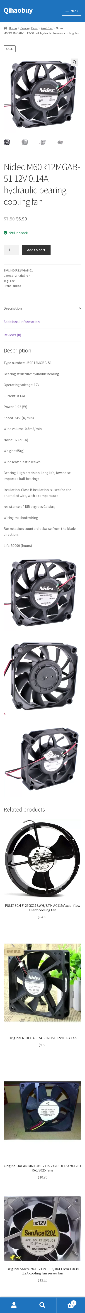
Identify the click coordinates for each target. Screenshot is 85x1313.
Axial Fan (47, 28)
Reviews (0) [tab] (12, 335)
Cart (67, 1302)
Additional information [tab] (22, 321)
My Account (14, 1305)
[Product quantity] (11, 250)
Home (13, 28)
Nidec (17, 286)
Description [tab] (13, 308)
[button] (74, 62)
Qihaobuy (18, 10)
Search (42, 1305)
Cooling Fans (29, 28)
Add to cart (36, 249)
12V (12, 281)
